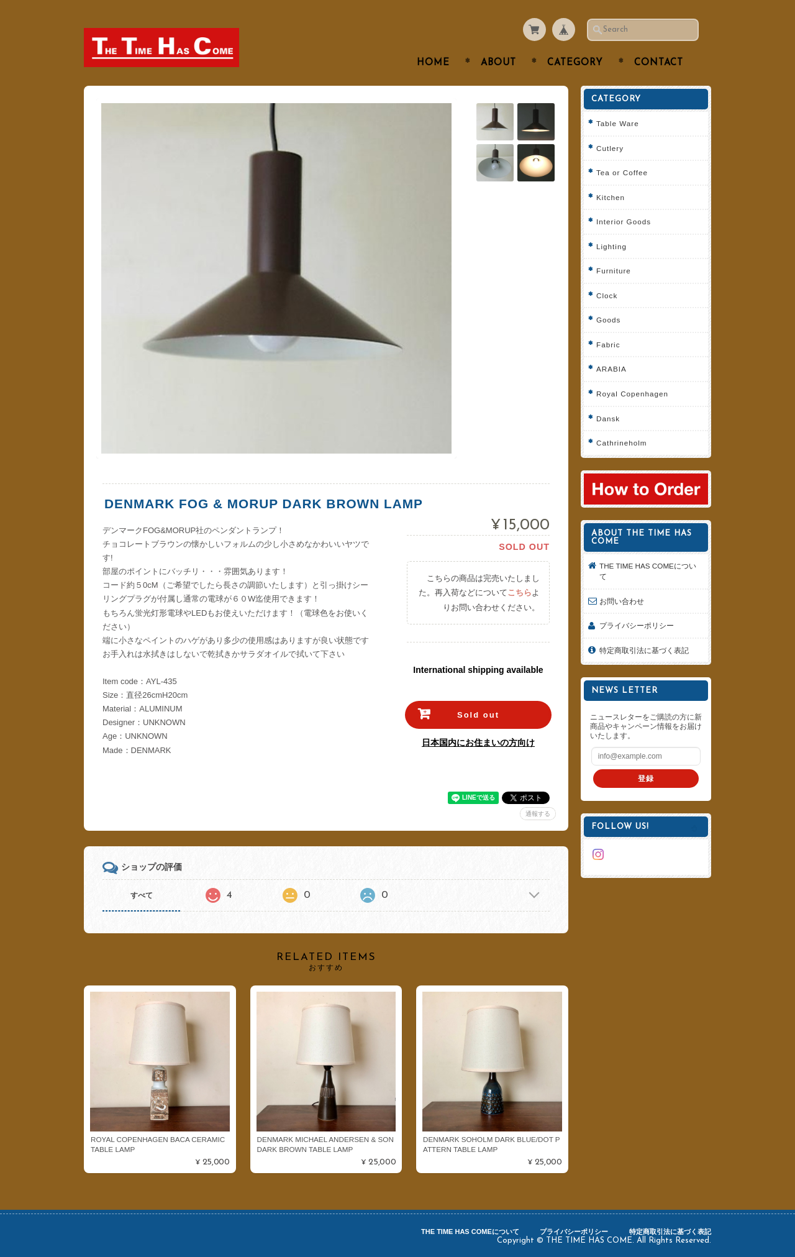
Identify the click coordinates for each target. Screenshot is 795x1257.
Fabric (608, 345)
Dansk (608, 418)
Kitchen (610, 197)
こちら (519, 592)
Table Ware (617, 123)
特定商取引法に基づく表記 (644, 650)
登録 (646, 778)
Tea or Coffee (622, 172)
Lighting (611, 246)
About (498, 63)
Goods (608, 320)
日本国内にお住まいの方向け (478, 742)
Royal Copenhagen (632, 394)
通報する (537, 813)
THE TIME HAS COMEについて (647, 571)
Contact (658, 63)
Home (433, 63)
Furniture (613, 271)
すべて (141, 895)
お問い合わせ (621, 601)
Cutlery (610, 148)
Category (575, 63)
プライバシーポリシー (636, 625)
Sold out (478, 715)
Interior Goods (623, 221)
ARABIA (611, 369)
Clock (606, 295)
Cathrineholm (621, 443)
